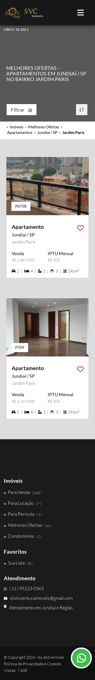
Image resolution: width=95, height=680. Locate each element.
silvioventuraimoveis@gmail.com (38, 598)
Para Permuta (23, 514)
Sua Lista (18, 563)
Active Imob (53, 657)
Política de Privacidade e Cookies (32, 663)
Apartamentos (19, 132)
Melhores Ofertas (43, 126)
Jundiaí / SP (47, 132)
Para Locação (22, 503)
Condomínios (23, 536)
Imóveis (16, 126)
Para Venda (23, 492)
